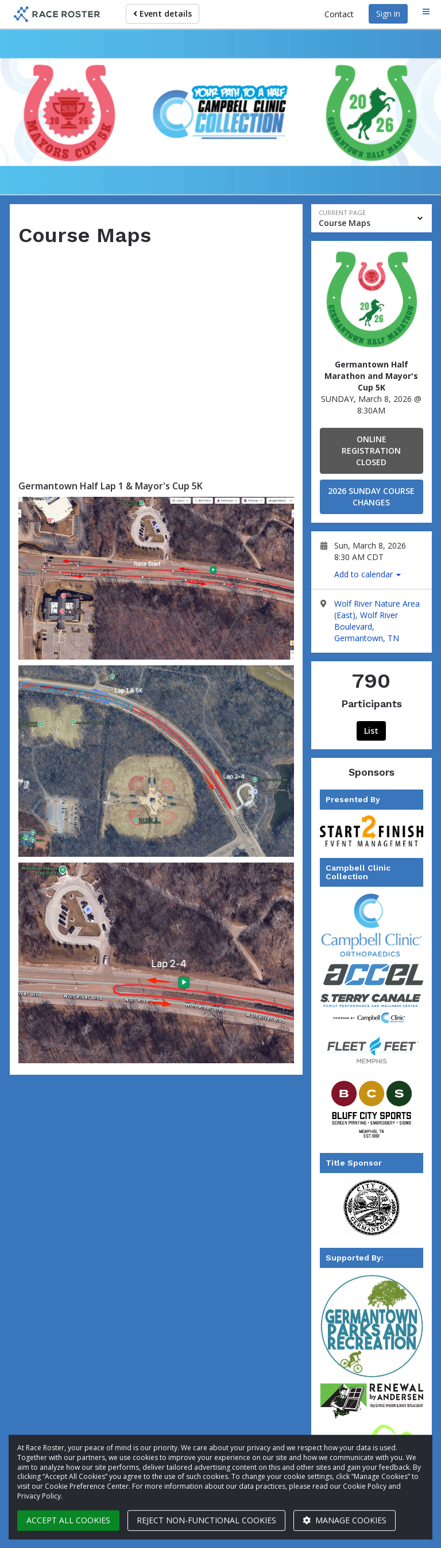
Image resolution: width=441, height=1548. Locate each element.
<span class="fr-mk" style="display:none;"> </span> (156, 356)
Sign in (388, 13)
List (371, 730)
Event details (162, 13)
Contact (339, 14)
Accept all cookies (68, 1520)
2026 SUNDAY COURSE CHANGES (371, 496)
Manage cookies (344, 1520)
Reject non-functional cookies (206, 1520)
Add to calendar (367, 574)
